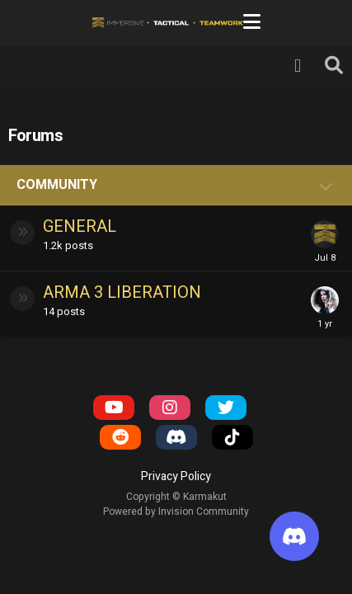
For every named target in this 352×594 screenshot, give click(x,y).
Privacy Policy (176, 476)
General (79, 226)
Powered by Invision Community (176, 511)
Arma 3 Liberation (122, 292)
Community (56, 185)
